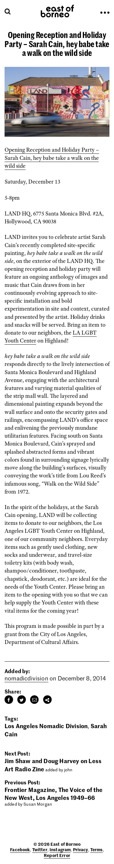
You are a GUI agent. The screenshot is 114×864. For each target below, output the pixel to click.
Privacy (80, 849)
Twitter (39, 849)
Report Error (57, 855)
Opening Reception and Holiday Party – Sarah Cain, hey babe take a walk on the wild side (52, 157)
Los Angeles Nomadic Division (46, 725)
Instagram (60, 849)
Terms (96, 849)
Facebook (20, 849)
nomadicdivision (26, 678)
